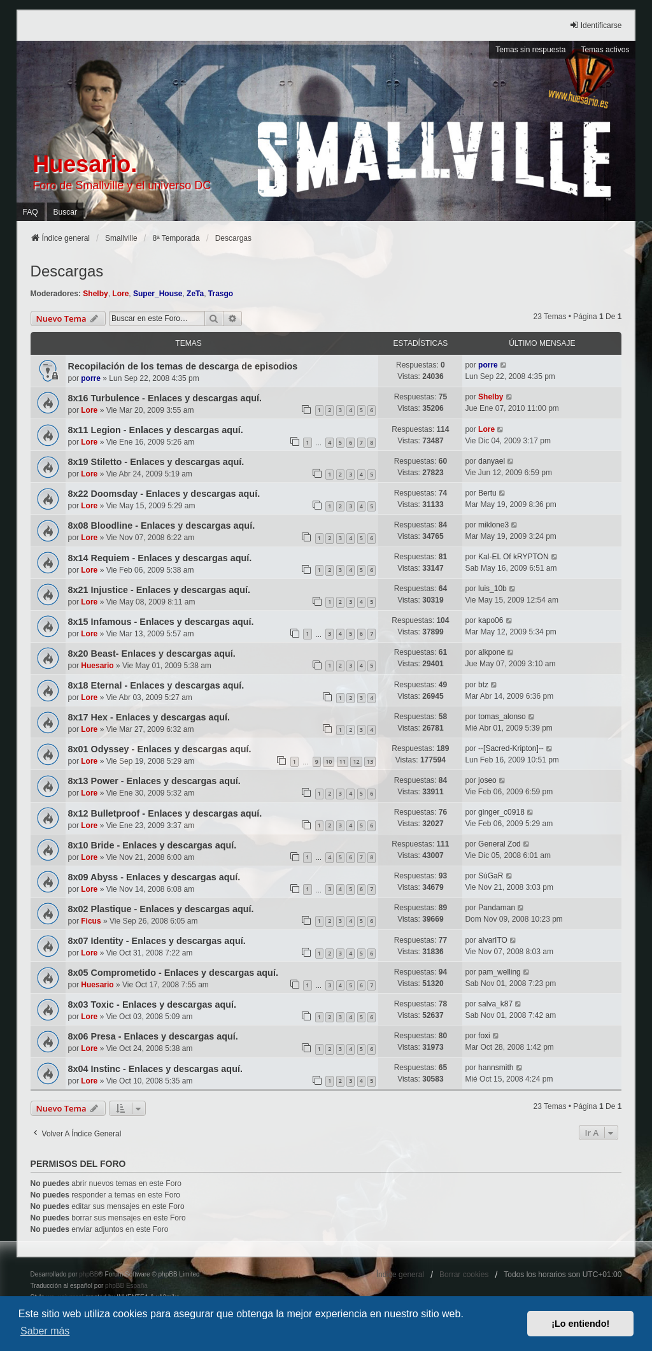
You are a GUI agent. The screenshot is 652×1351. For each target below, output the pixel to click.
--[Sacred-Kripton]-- (511, 748)
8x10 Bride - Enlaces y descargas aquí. (152, 845)
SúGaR (490, 875)
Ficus (91, 921)
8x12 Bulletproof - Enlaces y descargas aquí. (165, 813)
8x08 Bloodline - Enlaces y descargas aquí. (161, 525)
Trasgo (220, 293)
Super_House (157, 293)
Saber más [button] (44, 1331)
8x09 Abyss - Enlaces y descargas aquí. (154, 877)
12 (356, 761)
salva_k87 (495, 1003)
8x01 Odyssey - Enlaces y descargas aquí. (160, 749)
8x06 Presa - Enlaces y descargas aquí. (153, 1036)
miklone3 (493, 524)
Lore (120, 293)
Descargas (67, 271)
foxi (484, 1035)
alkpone (491, 652)
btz (483, 684)
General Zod (499, 844)
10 (328, 761)
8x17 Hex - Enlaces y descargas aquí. (149, 717)
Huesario (97, 665)
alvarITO (492, 940)
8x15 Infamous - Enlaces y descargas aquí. (161, 622)
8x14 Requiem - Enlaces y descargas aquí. (160, 558)
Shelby (95, 293)
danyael (491, 461)
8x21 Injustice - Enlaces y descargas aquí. (159, 590)
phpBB (88, 1274)
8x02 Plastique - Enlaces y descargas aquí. (161, 909)
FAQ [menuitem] (30, 212)
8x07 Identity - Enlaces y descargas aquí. (157, 941)
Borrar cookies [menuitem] (463, 1274)
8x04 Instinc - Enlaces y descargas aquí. (155, 1069)
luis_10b (492, 588)
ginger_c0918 (501, 812)
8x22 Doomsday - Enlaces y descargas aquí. (164, 494)
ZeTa (195, 293)
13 (370, 761)
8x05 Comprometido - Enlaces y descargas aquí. (173, 973)
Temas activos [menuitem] (605, 49)
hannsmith (495, 1067)
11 (342, 761)
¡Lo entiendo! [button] (580, 1324)
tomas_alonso (502, 716)
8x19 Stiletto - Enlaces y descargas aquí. (156, 462)
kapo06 (490, 620)
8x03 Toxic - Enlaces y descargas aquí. (152, 1004)
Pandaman (496, 907)
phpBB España (126, 1285)
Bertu (487, 493)
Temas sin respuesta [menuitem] (530, 49)
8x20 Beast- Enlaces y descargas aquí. (152, 653)
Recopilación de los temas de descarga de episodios (183, 366)
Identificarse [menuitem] (595, 25)
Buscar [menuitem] (65, 212)
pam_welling (499, 972)
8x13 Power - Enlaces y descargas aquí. (154, 781)
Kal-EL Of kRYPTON (513, 556)
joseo (487, 780)
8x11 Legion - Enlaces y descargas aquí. (155, 430)
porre (91, 378)
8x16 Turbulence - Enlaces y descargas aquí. (165, 398)
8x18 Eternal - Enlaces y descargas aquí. (156, 685)
